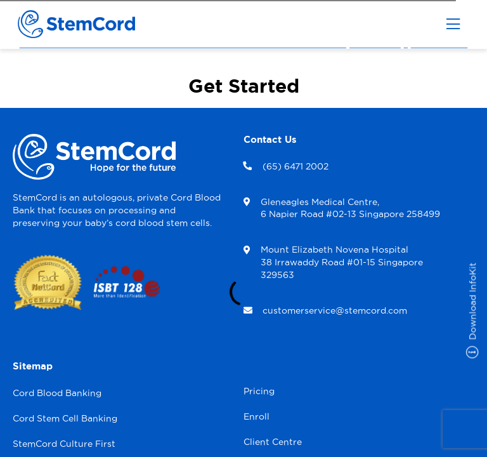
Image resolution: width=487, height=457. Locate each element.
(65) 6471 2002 (295, 166)
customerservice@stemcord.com (335, 310)
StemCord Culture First (64, 444)
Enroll (256, 416)
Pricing (259, 391)
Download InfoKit (473, 310)
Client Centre (273, 442)
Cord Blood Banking (57, 393)
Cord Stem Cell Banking (65, 418)
